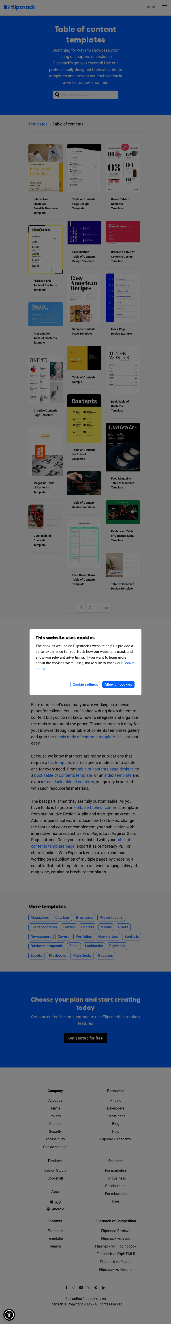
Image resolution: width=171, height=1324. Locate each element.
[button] (9, 1315)
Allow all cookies (118, 684)
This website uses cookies (65, 638)
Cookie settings (85, 684)
